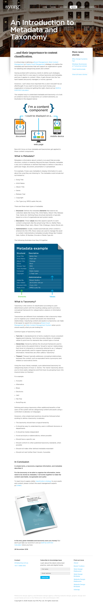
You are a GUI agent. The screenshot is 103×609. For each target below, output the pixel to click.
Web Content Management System (38, 325)
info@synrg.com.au (21, 563)
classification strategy (43, 481)
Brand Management (41, 62)
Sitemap (77, 589)
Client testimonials (78, 69)
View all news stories (79, 74)
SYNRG (18, 485)
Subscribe (45, 577)
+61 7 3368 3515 (20, 565)
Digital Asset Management (35, 64)
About (76, 563)
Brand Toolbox (79, 566)
